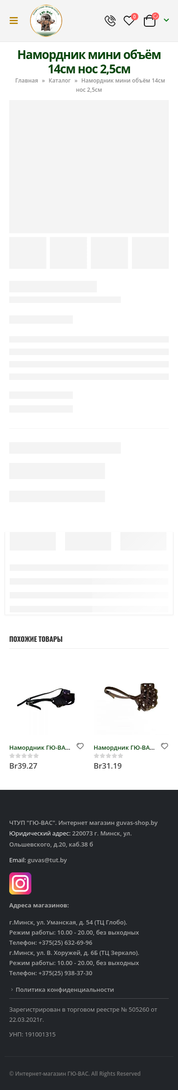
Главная (26, 80)
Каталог (59, 80)
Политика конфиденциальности (65, 989)
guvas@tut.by (47, 860)
